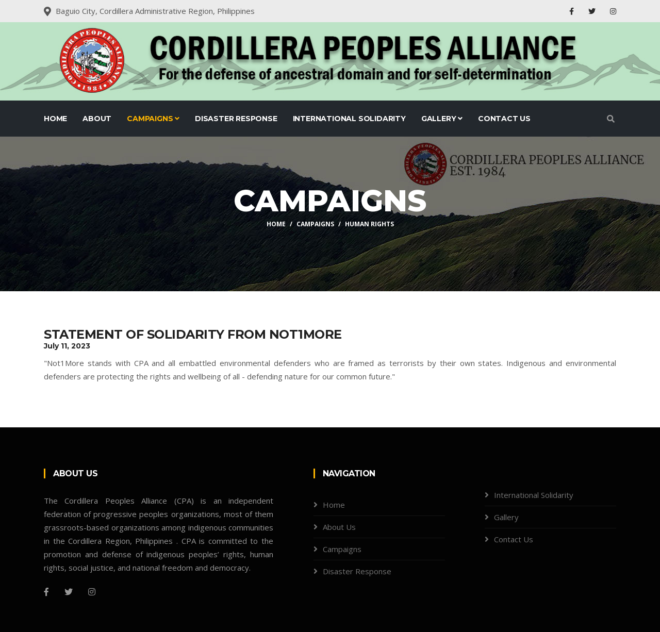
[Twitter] (68, 592)
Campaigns (153, 118)
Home (55, 118)
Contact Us (504, 118)
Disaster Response (236, 118)
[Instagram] (91, 592)
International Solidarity (349, 118)
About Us (339, 527)
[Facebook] (46, 592)
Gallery (442, 118)
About (96, 118)
